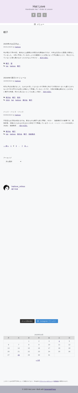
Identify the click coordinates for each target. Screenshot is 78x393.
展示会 (8, 97)
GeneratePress (50, 389)
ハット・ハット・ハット (13, 112)
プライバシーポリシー (46, 381)
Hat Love (39, 6)
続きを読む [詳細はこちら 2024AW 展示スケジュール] (47, 92)
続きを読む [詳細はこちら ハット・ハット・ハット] (24, 126)
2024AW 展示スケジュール (14, 78)
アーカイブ (7, 158)
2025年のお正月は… (12, 44)
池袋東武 (32, 134)
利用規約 (56, 381)
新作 (18, 97)
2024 (8, 100)
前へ (6, 146)
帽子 (7, 63)
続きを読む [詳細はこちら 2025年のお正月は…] (44, 58)
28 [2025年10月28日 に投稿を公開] (19, 355)
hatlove (13, 66)
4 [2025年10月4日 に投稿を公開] (59, 341)
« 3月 (38, 360)
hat (7, 66)
